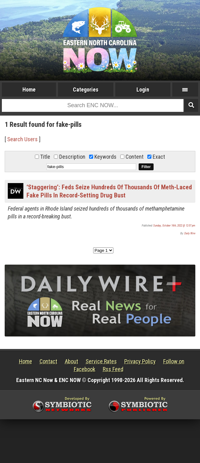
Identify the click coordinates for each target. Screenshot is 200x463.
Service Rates (101, 361)
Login (142, 89)
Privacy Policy (140, 361)
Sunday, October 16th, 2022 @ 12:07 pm (174, 225)
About (71, 361)
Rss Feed (113, 369)
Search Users (22, 139)
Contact (48, 361)
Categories (85, 89)
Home (29, 89)
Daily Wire (189, 233)
